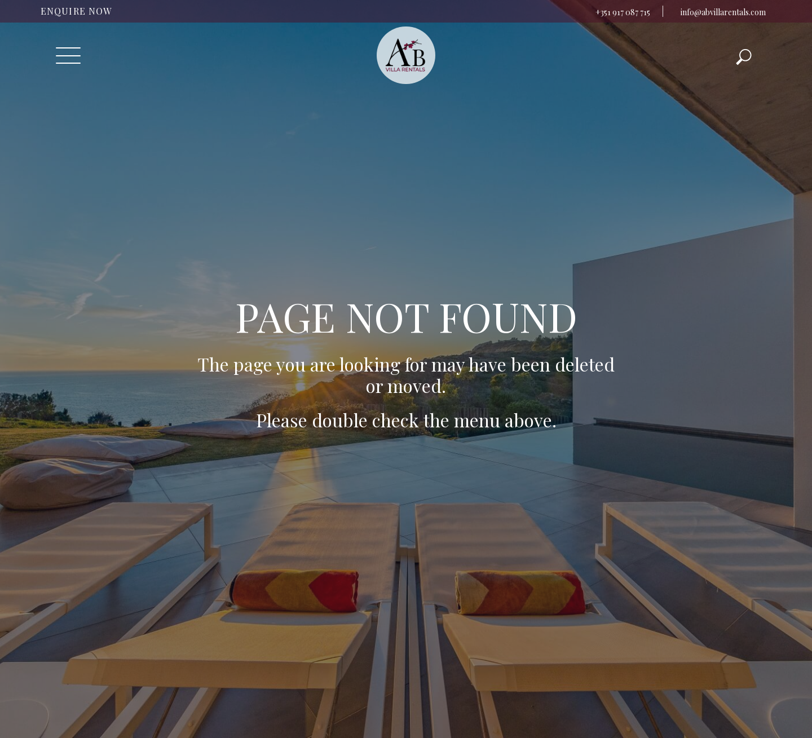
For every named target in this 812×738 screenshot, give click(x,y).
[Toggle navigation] (68, 55)
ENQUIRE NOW (76, 11)
